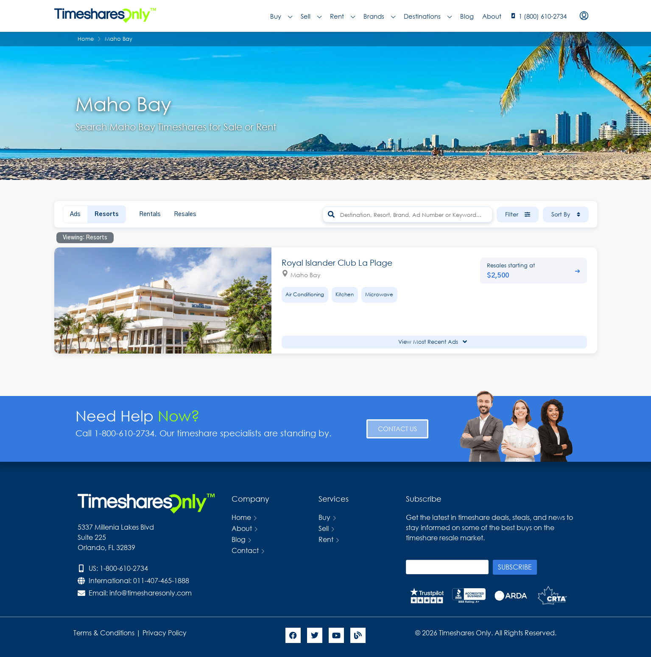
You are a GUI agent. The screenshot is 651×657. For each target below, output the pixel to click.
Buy (281, 16)
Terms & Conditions (103, 632)
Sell (311, 16)
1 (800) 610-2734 (543, 16)
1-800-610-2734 (124, 568)
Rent (342, 16)
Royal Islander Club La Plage (337, 262)
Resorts (107, 214)
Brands (379, 16)
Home (241, 517)
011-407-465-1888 (161, 580)
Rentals (150, 214)
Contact (245, 550)
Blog (467, 16)
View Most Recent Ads (432, 341)
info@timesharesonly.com (150, 592)
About (491, 16)
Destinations (428, 16)
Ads (75, 214)
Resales (185, 214)
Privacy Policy (165, 632)
